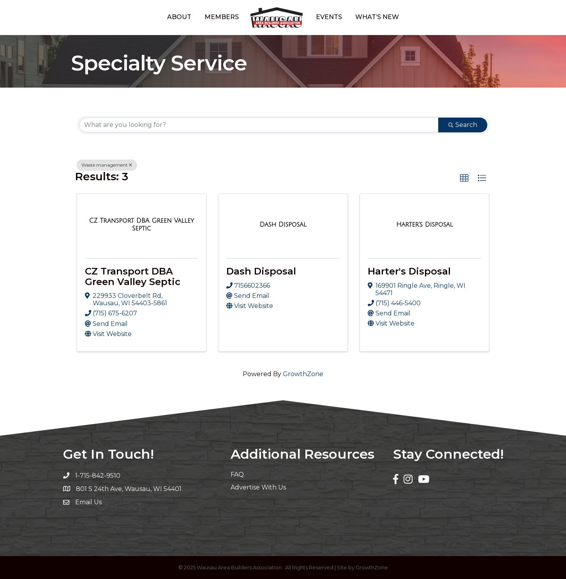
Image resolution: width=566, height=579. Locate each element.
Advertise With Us (258, 487)
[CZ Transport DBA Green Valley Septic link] (141, 224)
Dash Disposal (261, 271)
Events (329, 17)
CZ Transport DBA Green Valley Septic (132, 276)
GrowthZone (303, 374)
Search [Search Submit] (462, 124)
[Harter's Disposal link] (424, 225)
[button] (464, 178)
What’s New (377, 17)
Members (222, 17)
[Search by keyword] (259, 125)
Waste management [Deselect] (106, 165)
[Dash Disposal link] (282, 225)
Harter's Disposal (409, 271)
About (179, 17)
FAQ (237, 474)
